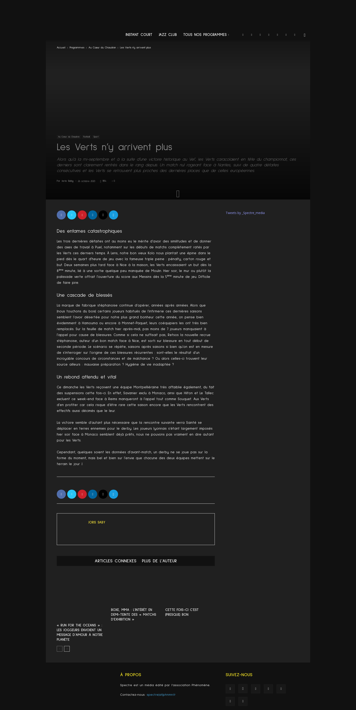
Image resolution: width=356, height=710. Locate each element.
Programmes (77, 47)
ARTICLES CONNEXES (115, 561)
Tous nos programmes (206, 35)
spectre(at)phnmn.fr (161, 679)
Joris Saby (68, 181)
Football (86, 137)
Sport (96, 137)
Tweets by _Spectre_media (245, 213)
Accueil (61, 47)
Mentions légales (264, 706)
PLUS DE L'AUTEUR (159, 561)
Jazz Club (168, 35)
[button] (304, 35)
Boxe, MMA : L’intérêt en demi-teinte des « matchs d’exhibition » (133, 614)
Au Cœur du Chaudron (102, 47)
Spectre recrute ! (289, 706)
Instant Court (139, 35)
